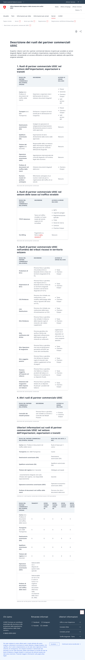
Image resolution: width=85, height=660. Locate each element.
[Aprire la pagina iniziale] (23, 9)
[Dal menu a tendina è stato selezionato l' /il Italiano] (79, 2)
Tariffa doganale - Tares (70, 637)
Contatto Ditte (70, 627)
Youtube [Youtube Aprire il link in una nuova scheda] (35, 625)
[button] (6, 16)
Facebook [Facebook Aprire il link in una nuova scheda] (35, 622)
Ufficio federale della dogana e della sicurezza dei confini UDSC (27, 7)
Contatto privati (70, 632)
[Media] (57, 7)
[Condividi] (80, 31)
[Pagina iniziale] (7, 21)
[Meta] (68, 7)
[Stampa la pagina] (76, 31)
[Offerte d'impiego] (65, 7)
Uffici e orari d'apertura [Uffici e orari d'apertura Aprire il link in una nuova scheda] (70, 622)
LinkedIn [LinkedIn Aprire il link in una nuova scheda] (44, 625)
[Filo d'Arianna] (42, 23)
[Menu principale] (41, 16)
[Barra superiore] (70, 2)
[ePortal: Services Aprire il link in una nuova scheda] (70, 2)
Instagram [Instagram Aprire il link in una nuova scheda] (45, 622)
